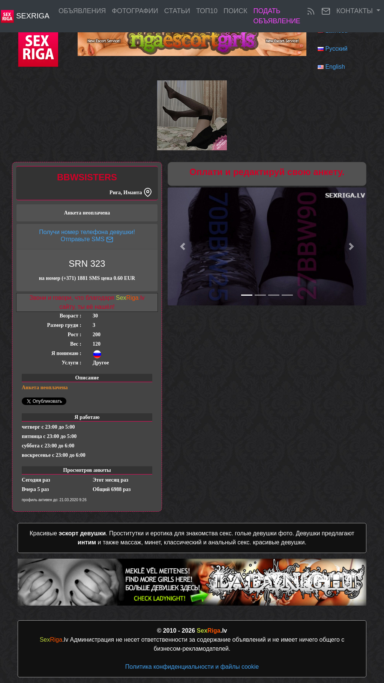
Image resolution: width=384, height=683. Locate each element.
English (335, 66)
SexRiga (25, 16)
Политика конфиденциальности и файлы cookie (192, 666)
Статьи (177, 11)
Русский (336, 48)
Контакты (355, 11)
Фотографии (135, 11)
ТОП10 (207, 11)
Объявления (82, 11)
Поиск (235, 11)
